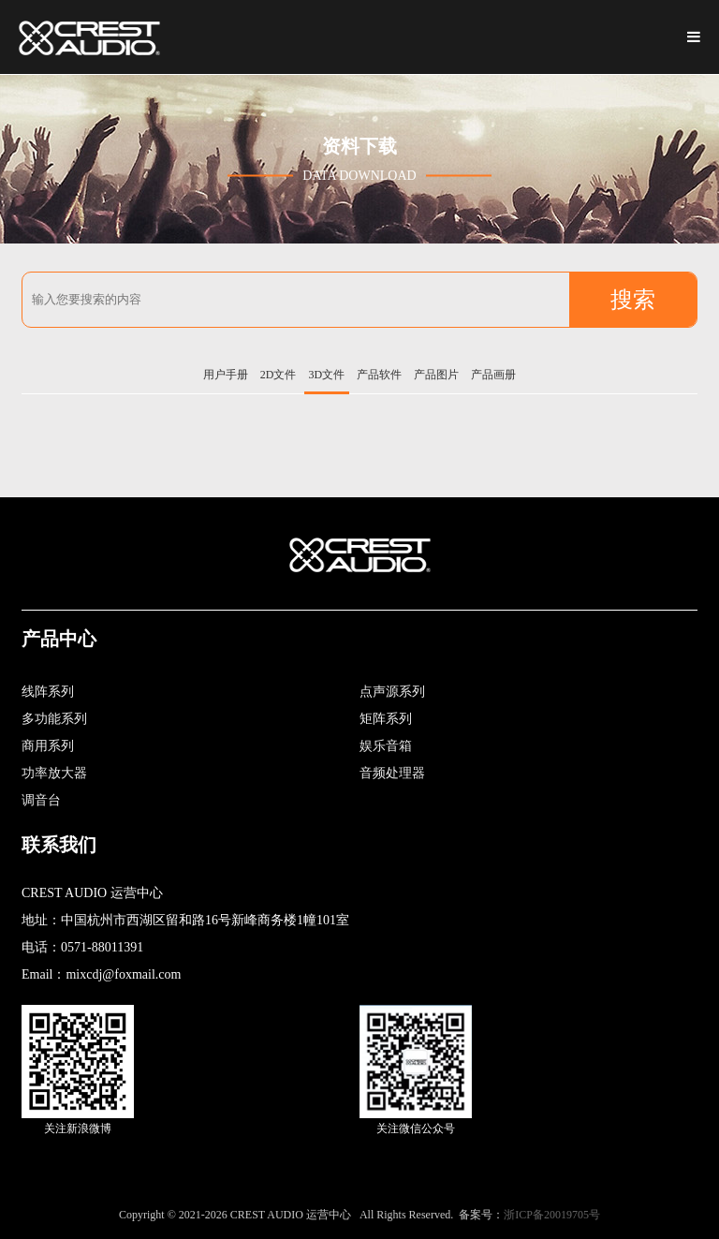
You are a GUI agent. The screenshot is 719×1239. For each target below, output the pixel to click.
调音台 (41, 800)
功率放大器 (54, 773)
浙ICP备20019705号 (552, 1214)
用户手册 (225, 374)
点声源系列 (392, 692)
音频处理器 (392, 773)
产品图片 (436, 374)
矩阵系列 (386, 719)
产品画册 (493, 374)
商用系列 (48, 746)
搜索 (632, 300)
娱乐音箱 (386, 746)
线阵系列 (48, 692)
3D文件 (327, 374)
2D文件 (278, 374)
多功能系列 (54, 719)
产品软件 (379, 374)
